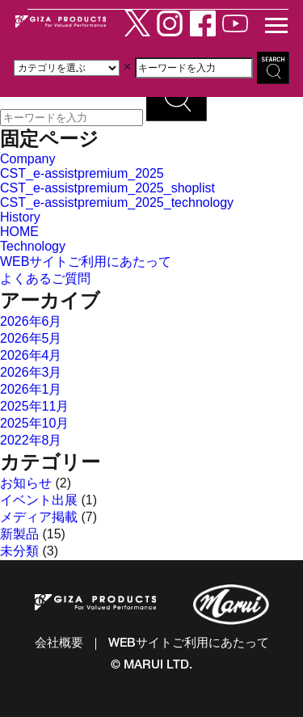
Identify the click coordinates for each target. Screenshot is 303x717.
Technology (32, 246)
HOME (19, 231)
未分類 (19, 551)
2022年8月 (31, 440)
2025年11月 (34, 406)
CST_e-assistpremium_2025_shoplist (107, 188)
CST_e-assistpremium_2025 (82, 173)
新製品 (19, 534)
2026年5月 (31, 338)
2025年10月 (34, 423)
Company (27, 159)
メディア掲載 (39, 517)
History (20, 217)
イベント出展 (39, 500)
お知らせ (26, 483)
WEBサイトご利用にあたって (85, 261)
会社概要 (59, 644)
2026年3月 (31, 372)
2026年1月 (31, 389)
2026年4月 (31, 355)
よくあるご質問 (45, 278)
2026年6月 (31, 321)
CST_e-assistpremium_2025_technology (117, 202)
